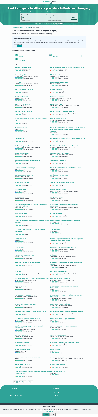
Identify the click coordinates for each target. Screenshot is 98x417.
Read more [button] (19, 46)
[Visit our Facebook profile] (15, 395)
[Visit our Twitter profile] (17, 395)
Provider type (50, 15)
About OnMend (13, 392)
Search (74, 17)
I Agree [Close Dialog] (46, 414)
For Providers (56, 388)
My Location (25, 15)
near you (61, 23)
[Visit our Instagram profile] (16, 395)
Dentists (21, 56)
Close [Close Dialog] (52, 414)
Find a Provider (13, 388)
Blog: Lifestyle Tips (57, 392)
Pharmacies (22, 60)
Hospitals (55, 56)
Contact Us (55, 395)
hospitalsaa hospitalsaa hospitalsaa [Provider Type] (57, 18)
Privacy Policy (49, 411)
